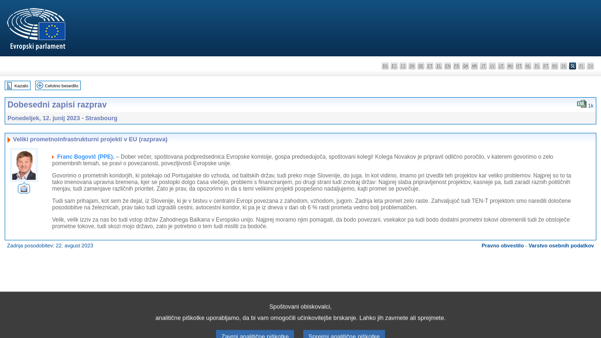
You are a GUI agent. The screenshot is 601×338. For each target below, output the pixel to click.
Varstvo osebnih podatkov (561, 245)
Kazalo (21, 85)
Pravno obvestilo (503, 245)
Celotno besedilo (61, 85)
